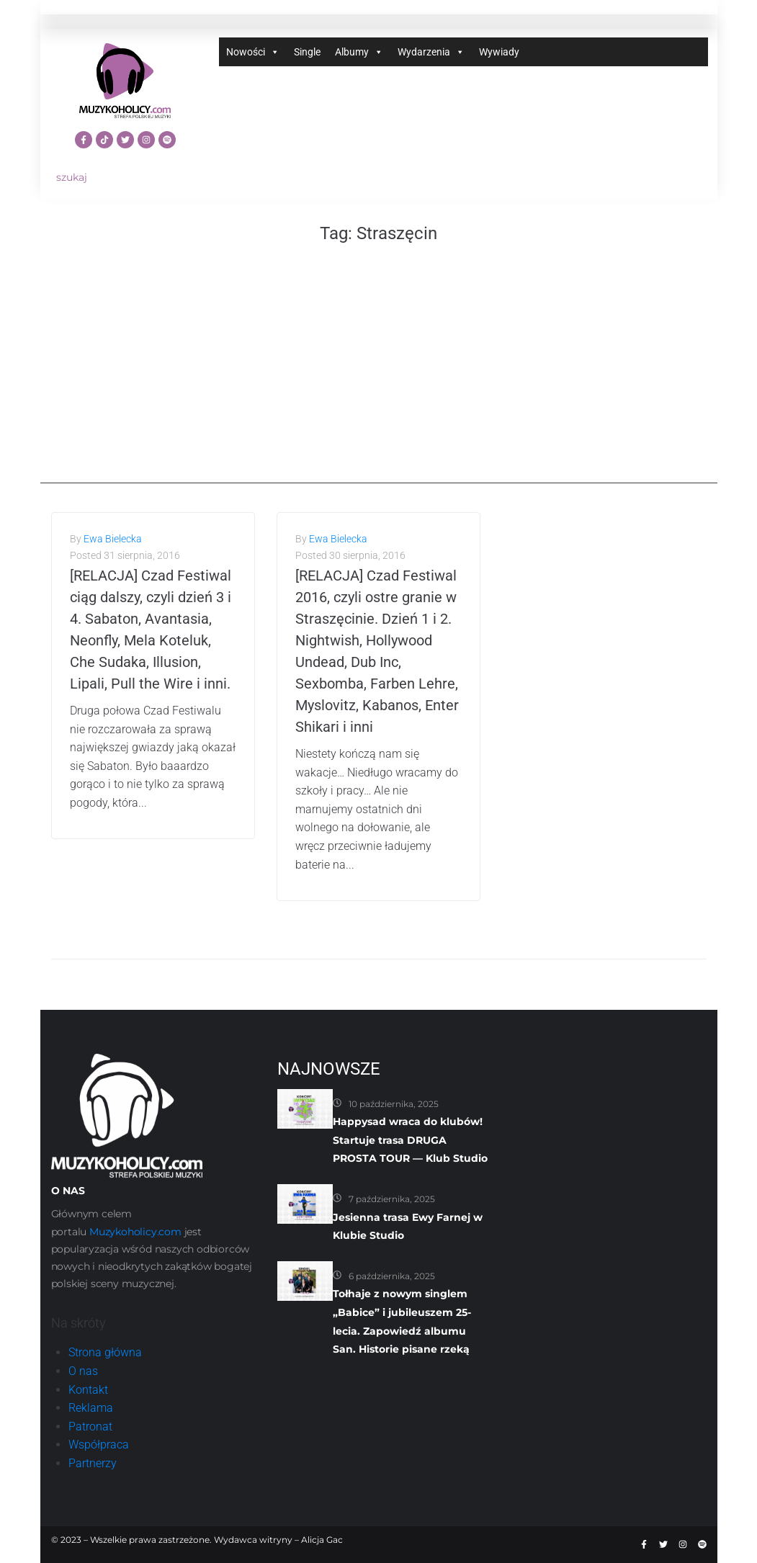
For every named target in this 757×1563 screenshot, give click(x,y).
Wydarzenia (431, 51)
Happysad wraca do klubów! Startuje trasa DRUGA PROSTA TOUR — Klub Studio (410, 1140)
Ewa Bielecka (113, 539)
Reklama (90, 1408)
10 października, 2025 (394, 1103)
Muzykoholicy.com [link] (135, 1231)
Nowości (252, 51)
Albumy (359, 51)
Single (307, 52)
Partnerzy (92, 1463)
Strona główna (105, 1352)
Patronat (90, 1426)
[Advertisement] (378, 382)
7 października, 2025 (392, 1198)
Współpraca (98, 1444)
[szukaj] (125, 177)
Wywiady (499, 52)
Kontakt (88, 1390)
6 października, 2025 (392, 1276)
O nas (83, 1371)
